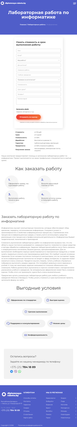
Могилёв (64, 405)
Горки (48, 418)
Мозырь (64, 411)
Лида (63, 401)
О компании (28, 414)
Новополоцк (65, 418)
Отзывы (27, 411)
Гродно (63, 398)
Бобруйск (49, 401)
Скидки (26, 408)
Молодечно (65, 408)
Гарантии (27, 405)
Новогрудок (65, 414)
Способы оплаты (30, 398)
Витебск (49, 411)
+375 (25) (23, 367)
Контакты (27, 401)
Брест (48, 408)
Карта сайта (28, 418)
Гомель (48, 414)
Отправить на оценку (28, 117)
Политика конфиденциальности (30, 425)
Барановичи (50, 398)
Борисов (49, 405)
